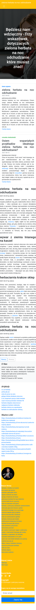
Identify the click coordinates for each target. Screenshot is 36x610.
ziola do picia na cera (8, 394)
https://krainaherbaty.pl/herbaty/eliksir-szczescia (17, 436)
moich (12, 337)
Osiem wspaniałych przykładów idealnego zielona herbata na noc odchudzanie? (18, 145)
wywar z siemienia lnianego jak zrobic (13, 532)
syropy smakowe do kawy (9, 497)
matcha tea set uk (7, 541)
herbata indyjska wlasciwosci (11, 403)
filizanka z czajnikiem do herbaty (12, 534)
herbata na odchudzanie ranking (11, 409)
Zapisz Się (18, 600)
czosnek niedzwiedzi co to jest (11, 537)
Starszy (3, 359)
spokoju (33, 344)
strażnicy (11, 222)
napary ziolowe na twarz (9, 495)
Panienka (13, 226)
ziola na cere (5, 548)
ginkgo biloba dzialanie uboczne (11, 396)
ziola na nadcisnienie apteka (10, 517)
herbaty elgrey (6, 550)
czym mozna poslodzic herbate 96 (12, 401)
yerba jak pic (5, 392)
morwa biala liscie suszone (10, 501)
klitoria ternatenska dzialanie (10, 514)
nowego (2, 253)
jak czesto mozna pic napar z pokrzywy (14, 530)
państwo (15, 315)
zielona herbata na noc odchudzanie (16, 2)
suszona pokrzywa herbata (10, 545)
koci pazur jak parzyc (8, 490)
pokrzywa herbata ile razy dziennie (12, 499)
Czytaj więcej (6, 129)
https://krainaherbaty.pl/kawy (11, 438)
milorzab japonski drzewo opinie (12, 508)
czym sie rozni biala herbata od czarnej (14, 539)
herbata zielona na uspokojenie (11, 407)
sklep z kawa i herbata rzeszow (11, 543)
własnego (5, 168)
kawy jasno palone (7, 552)
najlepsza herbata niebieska (10, 405)
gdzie (22, 291)
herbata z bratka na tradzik (10, 488)
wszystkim (18, 173)
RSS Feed (4, 565)
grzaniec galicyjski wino (9, 492)
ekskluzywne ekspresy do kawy (11, 521)
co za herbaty (5, 390)
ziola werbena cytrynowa (9, 525)
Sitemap (4, 563)
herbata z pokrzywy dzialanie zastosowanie (15, 506)
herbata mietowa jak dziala (10, 519)
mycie (17, 257)
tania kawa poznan (7, 528)
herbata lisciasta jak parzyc (10, 523)
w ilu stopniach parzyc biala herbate (13, 398)
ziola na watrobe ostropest (10, 503)
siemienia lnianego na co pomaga (12, 510)
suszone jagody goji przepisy (10, 512)
